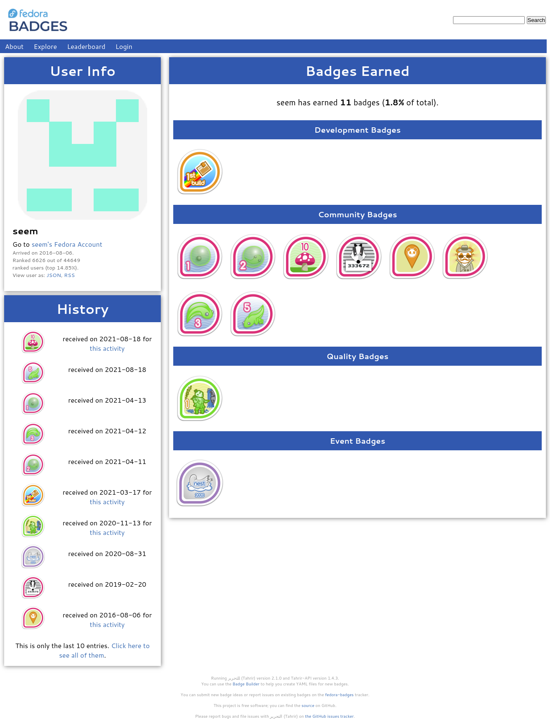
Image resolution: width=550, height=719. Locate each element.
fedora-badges (339, 694)
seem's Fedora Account (66, 244)
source (308, 705)
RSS (69, 275)
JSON (53, 275)
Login (124, 46)
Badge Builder (246, 684)
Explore (45, 46)
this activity (107, 348)
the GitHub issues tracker (329, 716)
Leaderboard (86, 46)
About (14, 46)
